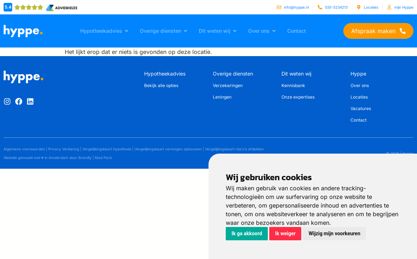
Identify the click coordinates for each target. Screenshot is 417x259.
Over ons (359, 85)
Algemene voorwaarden (24, 149)
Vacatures (360, 108)
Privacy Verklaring (63, 149)
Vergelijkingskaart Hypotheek (106, 149)
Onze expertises (298, 97)
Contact (358, 120)
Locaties (359, 97)
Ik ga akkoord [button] (247, 233)
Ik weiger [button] (285, 233)
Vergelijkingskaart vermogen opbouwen (168, 149)
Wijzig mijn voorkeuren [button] (334, 233)
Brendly (85, 157)
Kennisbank (293, 85)
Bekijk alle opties (161, 85)
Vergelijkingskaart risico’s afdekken (234, 149)
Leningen (222, 97)
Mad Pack (103, 157)
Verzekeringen (228, 85)
